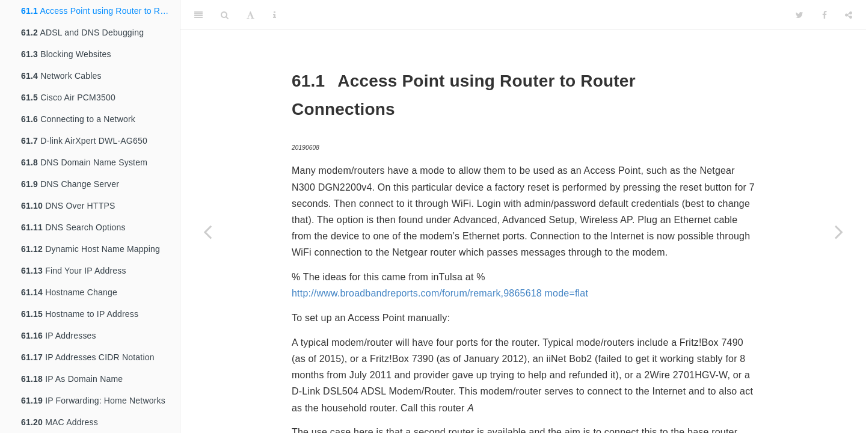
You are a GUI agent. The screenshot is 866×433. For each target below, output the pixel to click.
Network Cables (61, 76)
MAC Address (59, 422)
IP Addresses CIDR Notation (88, 357)
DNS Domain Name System (84, 162)
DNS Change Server (70, 184)
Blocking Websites (66, 54)
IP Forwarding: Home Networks (93, 400)
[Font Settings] (250, 15)
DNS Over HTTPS (68, 205)
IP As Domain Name (72, 379)
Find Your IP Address (73, 270)
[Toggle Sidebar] (198, 15)
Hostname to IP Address (79, 314)
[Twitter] (799, 15)
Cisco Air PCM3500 (68, 97)
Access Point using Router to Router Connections (100, 11)
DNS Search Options (73, 227)
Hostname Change (69, 292)
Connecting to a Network (78, 119)
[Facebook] (824, 15)
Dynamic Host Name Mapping (90, 249)
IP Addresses (58, 335)
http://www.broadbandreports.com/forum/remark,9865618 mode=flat (440, 293)
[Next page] (839, 231)
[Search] (225, 15)
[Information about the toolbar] (274, 15)
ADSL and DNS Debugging (82, 32)
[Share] (848, 15)
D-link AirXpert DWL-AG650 (84, 141)
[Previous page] (207, 231)
